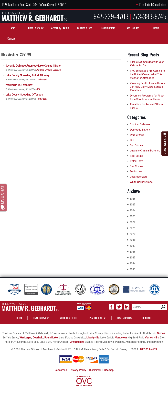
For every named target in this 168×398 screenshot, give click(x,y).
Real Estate (136, 155)
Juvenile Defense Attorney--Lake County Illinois (33, 65)
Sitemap (109, 370)
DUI (38, 89)
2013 (131, 269)
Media (156, 28)
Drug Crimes (137, 134)
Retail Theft (136, 161)
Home (12, 28)
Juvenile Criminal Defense (48, 70)
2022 (131, 222)
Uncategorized (138, 176)
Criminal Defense (140, 124)
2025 (131, 205)
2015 (131, 258)
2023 (131, 216)
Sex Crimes (136, 166)
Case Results (132, 28)
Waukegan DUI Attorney (18, 85)
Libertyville (92, 337)
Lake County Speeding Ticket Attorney (27, 75)
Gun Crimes (136, 145)
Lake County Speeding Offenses (24, 94)
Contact (12, 38)
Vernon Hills (152, 337)
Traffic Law (41, 79)
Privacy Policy (78, 370)
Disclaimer (95, 370)
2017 (131, 246)
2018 (131, 240)
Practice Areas (84, 28)
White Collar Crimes (141, 182)
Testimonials (108, 28)
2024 (131, 210)
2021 (131, 228)
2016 (131, 252)
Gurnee (161, 333)
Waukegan (25, 337)
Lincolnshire (77, 341)
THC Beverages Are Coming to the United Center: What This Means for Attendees (147, 74)
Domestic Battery (140, 129)
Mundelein (121, 337)
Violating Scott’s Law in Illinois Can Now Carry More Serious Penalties (147, 87)
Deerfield (37, 337)
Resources (60, 370)
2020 (131, 234)
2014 (131, 263)
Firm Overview (36, 28)
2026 (131, 199)
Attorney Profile (60, 28)
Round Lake (51, 337)
